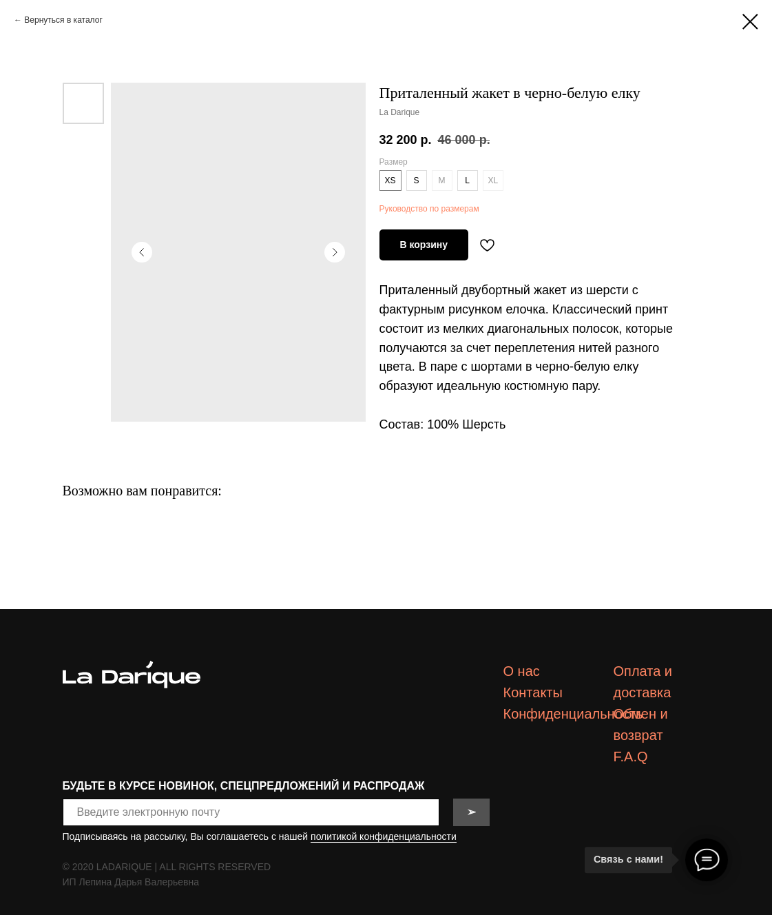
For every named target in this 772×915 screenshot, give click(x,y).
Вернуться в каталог (63, 20)
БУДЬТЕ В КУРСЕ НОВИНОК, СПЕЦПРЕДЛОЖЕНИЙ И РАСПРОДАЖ (244, 786)
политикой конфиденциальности (384, 836)
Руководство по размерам (429, 209)
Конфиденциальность (573, 713)
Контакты (533, 692)
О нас (521, 671)
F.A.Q (631, 756)
